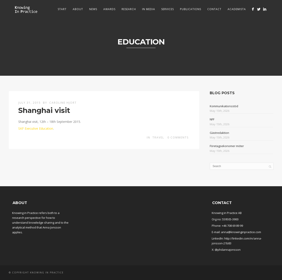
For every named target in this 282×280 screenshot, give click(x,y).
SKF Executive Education (35, 128)
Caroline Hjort (63, 103)
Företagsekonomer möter (227, 146)
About (78, 9)
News (93, 9)
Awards (109, 9)
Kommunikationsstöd (224, 106)
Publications (190, 9)
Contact (214, 9)
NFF (212, 119)
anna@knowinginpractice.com (241, 232)
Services (167, 9)
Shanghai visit (44, 110)
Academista (237, 9)
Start (62, 9)
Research (129, 9)
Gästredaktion (219, 133)
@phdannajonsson (228, 250)
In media (148, 9)
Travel (158, 137)
